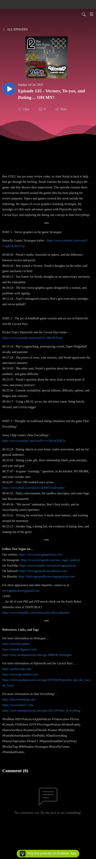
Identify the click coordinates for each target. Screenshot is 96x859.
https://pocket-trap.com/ (17, 668)
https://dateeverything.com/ (19, 699)
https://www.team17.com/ (18, 705)
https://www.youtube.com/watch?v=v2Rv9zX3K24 (33, 440)
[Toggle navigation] (91, 14)
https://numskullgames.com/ (19, 649)
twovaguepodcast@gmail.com (20, 590)
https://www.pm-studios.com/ (20, 674)
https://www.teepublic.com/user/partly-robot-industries (36, 612)
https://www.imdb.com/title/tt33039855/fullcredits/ (33, 487)
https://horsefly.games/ (16, 643)
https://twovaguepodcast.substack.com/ (44, 571)
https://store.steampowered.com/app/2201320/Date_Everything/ (41, 710)
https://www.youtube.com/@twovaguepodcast (48, 565)
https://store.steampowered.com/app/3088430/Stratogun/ (37, 654)
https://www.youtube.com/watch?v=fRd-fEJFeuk (32, 337)
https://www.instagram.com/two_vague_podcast (50, 560)
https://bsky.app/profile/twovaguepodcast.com (46, 576)
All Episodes (15, 29)
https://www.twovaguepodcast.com (40, 554)
